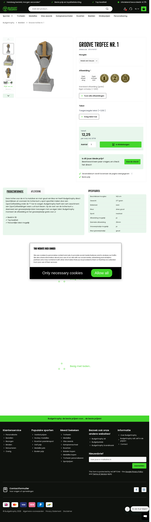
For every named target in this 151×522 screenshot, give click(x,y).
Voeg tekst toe (89, 117)
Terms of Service (100, 474)
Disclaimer (67, 511)
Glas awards (46, 16)
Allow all (102, 273)
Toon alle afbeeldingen (92, 96)
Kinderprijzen (104, 16)
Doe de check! (132, 162)
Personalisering (120, 16)
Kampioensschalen (64, 16)
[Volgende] (8, 96)
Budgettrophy (8, 22)
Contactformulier (19, 488)
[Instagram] (144, 489)
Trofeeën (21, 16)
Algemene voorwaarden (33, 511)
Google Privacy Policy (134, 471)
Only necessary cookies (62, 273)
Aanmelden (139, 466)
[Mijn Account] (125, 8)
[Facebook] (136, 489)
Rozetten (80, 16)
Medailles (33, 16)
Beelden (91, 16)
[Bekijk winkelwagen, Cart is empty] (143, 8)
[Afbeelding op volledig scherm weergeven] (44, 66)
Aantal (84, 144)
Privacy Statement (53, 511)
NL (137, 8)
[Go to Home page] (10, 8)
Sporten (6, 16)
